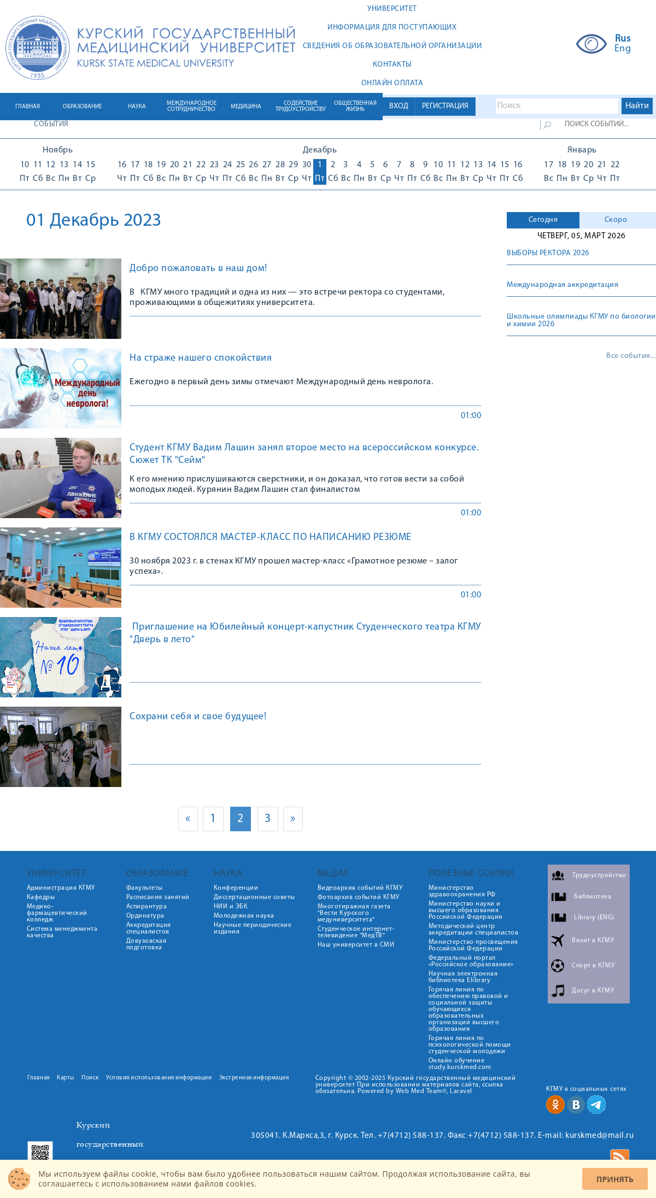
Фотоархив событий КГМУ (359, 897)
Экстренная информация (254, 1078)
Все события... (631, 356)
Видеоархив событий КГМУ (360, 888)
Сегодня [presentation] (543, 220)
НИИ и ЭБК (231, 906)
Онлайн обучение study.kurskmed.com (460, 1064)
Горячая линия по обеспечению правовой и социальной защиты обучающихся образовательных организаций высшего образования (468, 1009)
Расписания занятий (158, 897)
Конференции (236, 888)
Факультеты (144, 888)
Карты (65, 1078)
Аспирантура (146, 906)
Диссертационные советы (254, 897)
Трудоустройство (599, 875)
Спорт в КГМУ (593, 965)
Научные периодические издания (253, 928)
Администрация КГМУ (61, 888)
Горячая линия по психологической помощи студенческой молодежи (470, 1045)
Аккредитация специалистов (148, 928)
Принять (615, 1179)
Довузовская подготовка (146, 944)
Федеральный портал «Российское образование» (471, 961)
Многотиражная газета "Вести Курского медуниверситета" (354, 913)
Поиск (90, 1078)
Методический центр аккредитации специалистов (474, 929)
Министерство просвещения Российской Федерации (473, 945)
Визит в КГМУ (593, 940)
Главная (38, 1078)
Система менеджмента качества (62, 932)
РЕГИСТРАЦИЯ (445, 106)
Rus (623, 39)
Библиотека (592, 897)
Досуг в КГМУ (593, 991)
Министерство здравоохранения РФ (462, 891)
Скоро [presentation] (616, 220)
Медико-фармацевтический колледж (57, 913)
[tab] (543, 220)
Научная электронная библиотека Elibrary (463, 977)
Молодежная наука (244, 916)
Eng (622, 49)
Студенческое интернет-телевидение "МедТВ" (356, 932)
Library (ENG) (594, 917)
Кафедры (41, 897)
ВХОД (398, 106)
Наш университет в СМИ (356, 945)
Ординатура (145, 916)
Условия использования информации (159, 1078)
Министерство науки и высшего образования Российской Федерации (466, 910)
